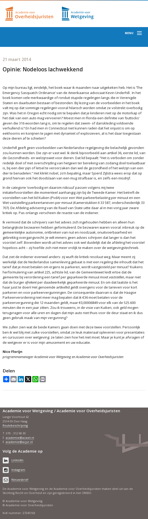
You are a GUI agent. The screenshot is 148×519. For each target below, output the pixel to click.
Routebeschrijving (15, 425)
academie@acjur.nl (19, 442)
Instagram (18, 470)
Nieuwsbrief (19, 480)
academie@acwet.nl (20, 438)
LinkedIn (17, 460)
